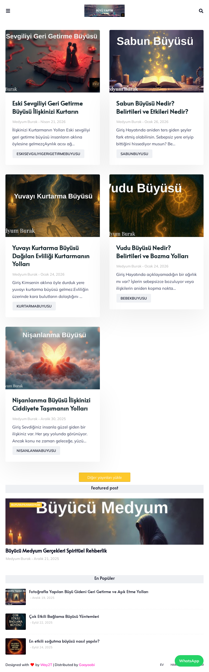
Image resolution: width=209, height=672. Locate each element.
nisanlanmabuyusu (36, 450)
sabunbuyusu (134, 154)
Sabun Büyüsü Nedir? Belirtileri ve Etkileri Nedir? (152, 107)
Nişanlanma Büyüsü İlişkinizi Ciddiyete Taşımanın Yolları (51, 404)
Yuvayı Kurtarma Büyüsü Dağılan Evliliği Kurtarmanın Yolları (51, 256)
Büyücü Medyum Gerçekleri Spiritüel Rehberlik (56, 550)
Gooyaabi (87, 664)
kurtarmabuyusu (34, 306)
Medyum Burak (25, 121)
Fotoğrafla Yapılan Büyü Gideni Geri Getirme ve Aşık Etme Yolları (88, 591)
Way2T (46, 664)
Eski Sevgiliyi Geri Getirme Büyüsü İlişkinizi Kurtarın (47, 107)
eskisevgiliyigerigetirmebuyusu (48, 154)
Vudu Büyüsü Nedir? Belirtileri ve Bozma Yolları (152, 252)
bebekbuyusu (134, 298)
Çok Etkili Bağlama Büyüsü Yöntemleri (64, 616)
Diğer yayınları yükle (104, 477)
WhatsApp (189, 660)
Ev (162, 665)
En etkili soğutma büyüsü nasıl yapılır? (64, 641)
